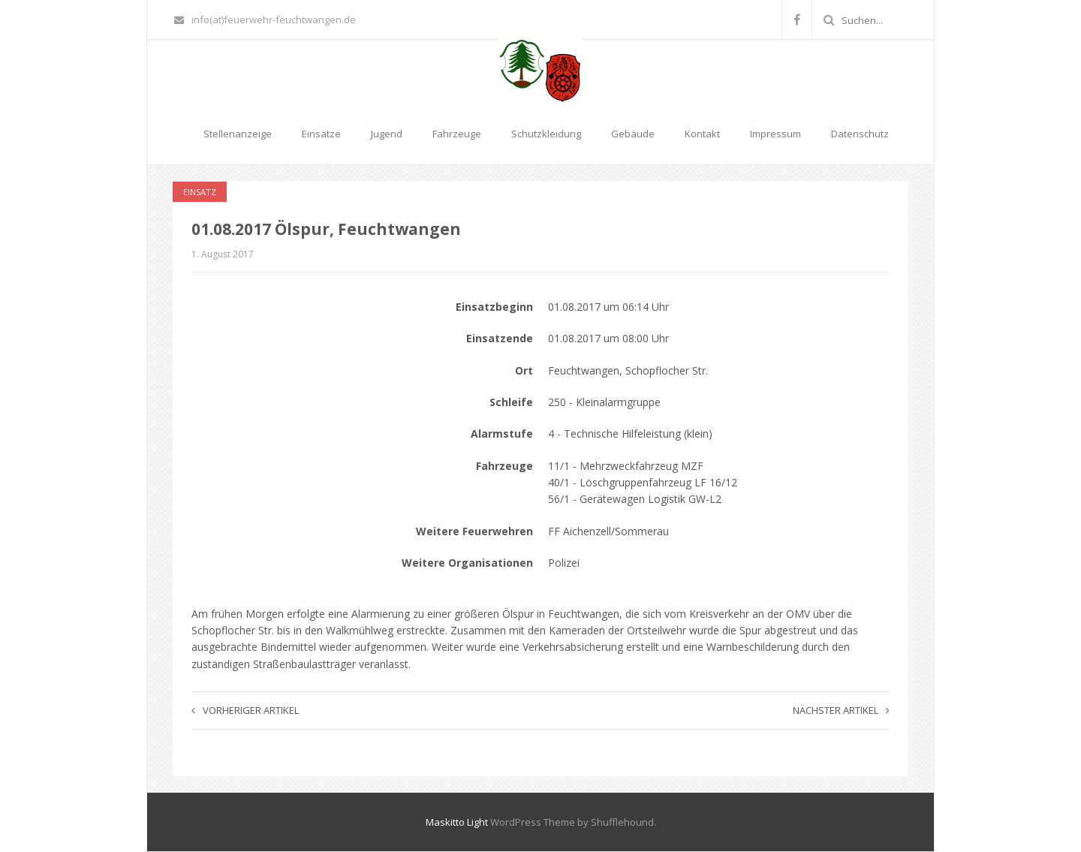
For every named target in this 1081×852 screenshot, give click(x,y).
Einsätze (321, 133)
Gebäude (633, 133)
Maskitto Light (457, 822)
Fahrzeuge (456, 133)
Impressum (775, 133)
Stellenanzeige (237, 133)
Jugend (386, 133)
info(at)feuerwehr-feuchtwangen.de (265, 19)
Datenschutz (860, 133)
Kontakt (702, 133)
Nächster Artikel (841, 710)
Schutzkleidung (546, 133)
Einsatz (199, 191)
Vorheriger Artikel (245, 710)
